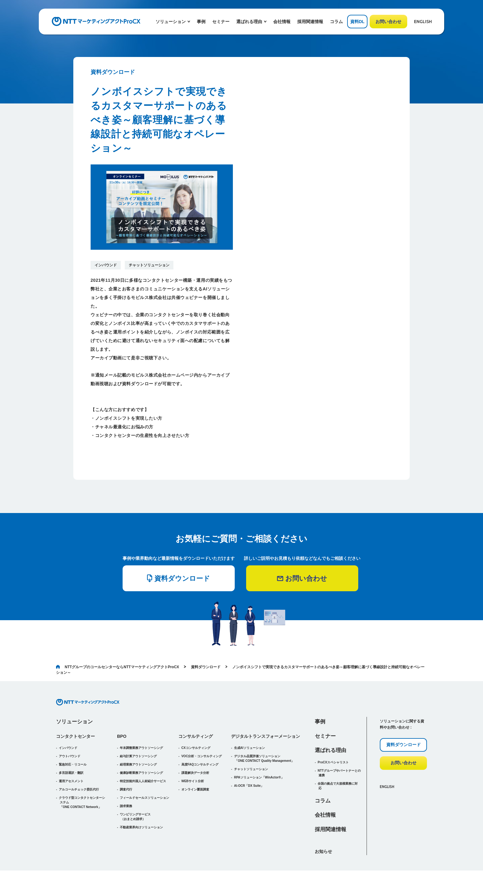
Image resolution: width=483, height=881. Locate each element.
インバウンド (106, 265)
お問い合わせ (388, 21)
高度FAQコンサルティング (200, 744)
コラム (336, 21)
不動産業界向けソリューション (141, 807)
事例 (201, 21)
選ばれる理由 (330, 730)
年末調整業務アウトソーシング (141, 727)
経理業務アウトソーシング (138, 744)
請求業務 (126, 785)
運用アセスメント (71, 760)
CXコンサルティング (195, 727)
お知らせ (323, 831)
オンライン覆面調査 (195, 769)
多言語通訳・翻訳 (71, 752)
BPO (121, 715)
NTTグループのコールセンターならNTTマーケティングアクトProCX (117, 647)
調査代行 (126, 769)
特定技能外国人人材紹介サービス (143, 760)
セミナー (220, 21)
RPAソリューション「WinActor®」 (259, 757)
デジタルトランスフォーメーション (265, 715)
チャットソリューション (149, 265)
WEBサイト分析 (192, 760)
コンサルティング (195, 715)
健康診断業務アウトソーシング (141, 752)
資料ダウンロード (206, 647)
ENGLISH (423, 21)
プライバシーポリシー (410, 865)
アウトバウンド (69, 736)
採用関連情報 (310, 21)
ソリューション (74, 701)
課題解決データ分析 (195, 752)
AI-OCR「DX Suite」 (249, 765)
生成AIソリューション (249, 727)
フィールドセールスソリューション (144, 777)
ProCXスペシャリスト (333, 742)
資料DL (357, 21)
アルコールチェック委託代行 (79, 769)
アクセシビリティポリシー (356, 865)
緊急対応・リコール (73, 744)
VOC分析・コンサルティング (201, 736)
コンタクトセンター (75, 715)
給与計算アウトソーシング (138, 736)
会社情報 (281, 21)
